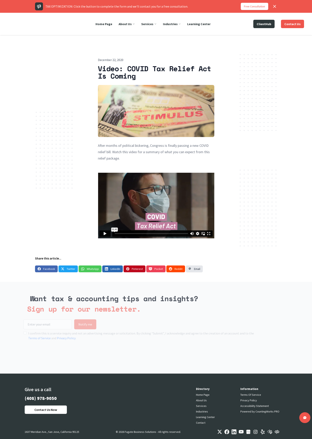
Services (201, 406)
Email (194, 269)
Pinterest (134, 269)
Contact (200, 422)
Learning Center (205, 417)
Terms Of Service (250, 395)
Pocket (156, 269)
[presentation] (48, 353)
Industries (202, 411)
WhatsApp (90, 269)
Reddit (175, 269)
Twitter (68, 269)
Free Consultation (254, 6)
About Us (201, 400)
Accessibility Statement (254, 406)
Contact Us (292, 24)
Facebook (46, 269)
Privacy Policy (60, 338)
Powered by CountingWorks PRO (259, 411)
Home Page (203, 395)
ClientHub (264, 24)
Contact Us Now (45, 410)
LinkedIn (112, 269)
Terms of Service (33, 338)
